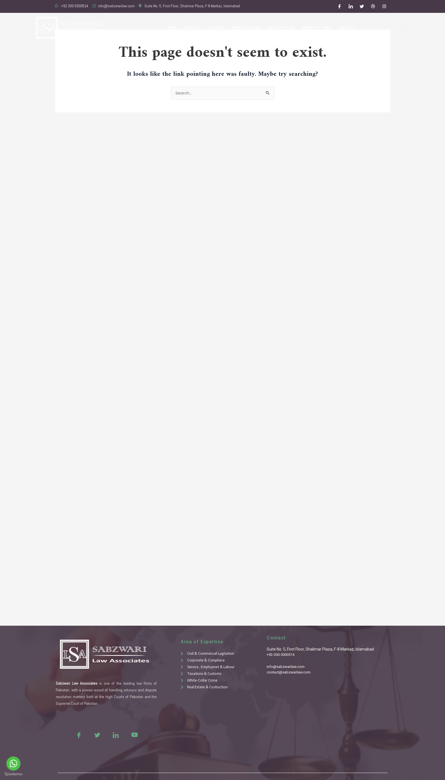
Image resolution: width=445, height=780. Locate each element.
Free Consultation (390, 28)
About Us (195, 27)
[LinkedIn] (350, 6)
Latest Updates (282, 27)
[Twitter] (362, 6)
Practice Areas (248, 27)
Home (175, 27)
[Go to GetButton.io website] (13, 774)
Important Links (317, 27)
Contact (347, 27)
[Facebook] (339, 6)
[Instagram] (384, 6)
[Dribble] (373, 6)
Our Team (218, 27)
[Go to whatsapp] (13, 763)
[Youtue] (122, 734)
